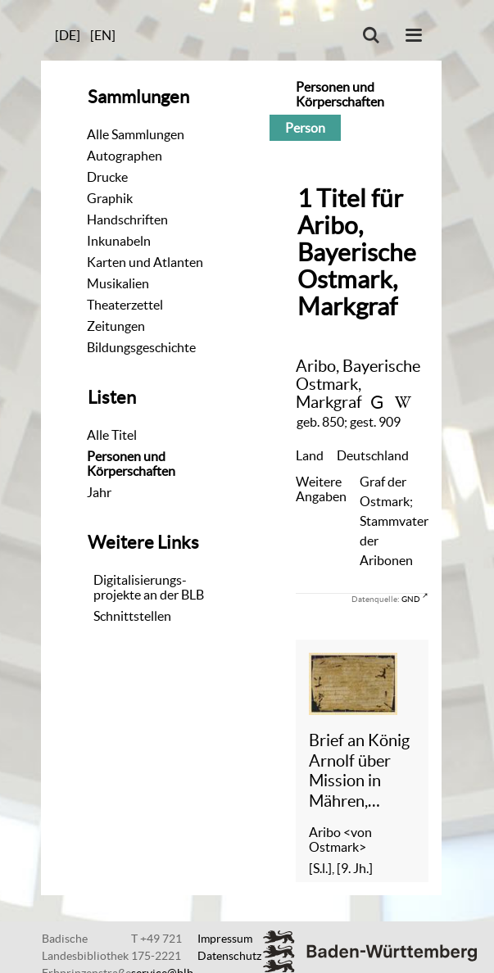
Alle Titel (112, 435)
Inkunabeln (119, 240)
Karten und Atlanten (145, 262)
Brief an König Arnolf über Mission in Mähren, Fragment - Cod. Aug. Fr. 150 (359, 771)
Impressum (224, 938)
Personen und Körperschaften (131, 463)
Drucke (107, 177)
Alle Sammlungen (135, 134)
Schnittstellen (132, 616)
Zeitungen (116, 326)
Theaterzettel (125, 304)
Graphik (110, 198)
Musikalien (118, 283)
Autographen (124, 155)
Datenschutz (229, 955)
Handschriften (127, 219)
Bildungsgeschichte (141, 347)
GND (410, 599)
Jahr (99, 492)
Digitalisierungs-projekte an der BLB (148, 587)
